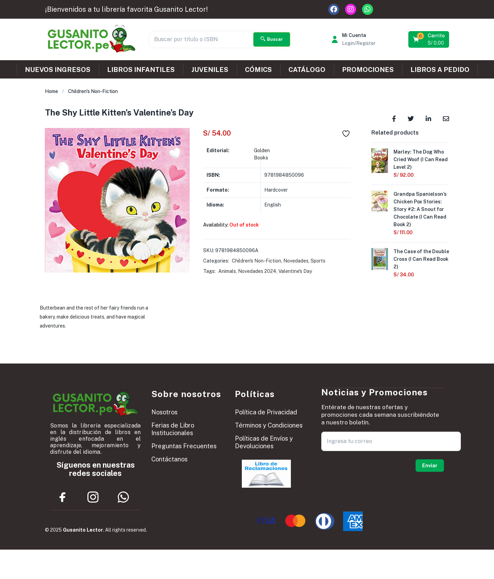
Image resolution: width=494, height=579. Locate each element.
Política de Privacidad (266, 412)
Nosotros (164, 412)
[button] (429, 39)
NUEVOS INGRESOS (58, 69)
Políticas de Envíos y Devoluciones (264, 442)
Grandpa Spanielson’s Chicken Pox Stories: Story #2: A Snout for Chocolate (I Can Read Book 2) (420, 209)
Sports (318, 261)
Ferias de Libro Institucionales (172, 429)
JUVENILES (209, 69)
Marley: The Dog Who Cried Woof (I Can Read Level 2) (420, 159)
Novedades (295, 261)
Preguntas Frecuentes (184, 446)
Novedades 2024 (257, 271)
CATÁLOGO (306, 69)
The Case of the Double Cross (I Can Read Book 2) (421, 259)
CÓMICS (258, 69)
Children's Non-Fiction (93, 91)
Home (51, 91)
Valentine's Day (295, 271)
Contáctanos (169, 459)
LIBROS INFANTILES (141, 69)
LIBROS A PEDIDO (439, 69)
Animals (227, 271)
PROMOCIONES (368, 69)
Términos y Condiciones (269, 425)
